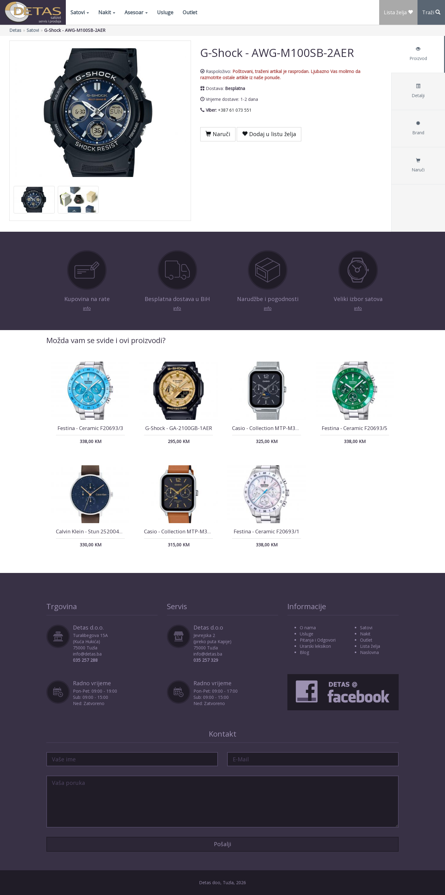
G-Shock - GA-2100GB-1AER (178, 428)
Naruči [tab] (418, 165)
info (87, 308)
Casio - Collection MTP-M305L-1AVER (189, 531)
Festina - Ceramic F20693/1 (266, 531)
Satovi (79, 12)
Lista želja (370, 646)
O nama (308, 627)
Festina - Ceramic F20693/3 (90, 428)
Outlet (190, 12)
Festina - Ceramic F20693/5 (355, 428)
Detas (15, 30)
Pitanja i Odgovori (318, 640)
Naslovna (369, 652)
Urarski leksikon (315, 646)
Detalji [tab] (418, 91)
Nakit (106, 12)
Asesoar (136, 12)
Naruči (218, 134)
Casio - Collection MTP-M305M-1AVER (278, 428)
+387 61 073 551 (235, 110)
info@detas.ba (87, 654)
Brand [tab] (418, 128)
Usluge (165, 12)
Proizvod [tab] (418, 54)
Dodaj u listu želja (269, 134)
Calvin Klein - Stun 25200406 (90, 531)
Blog (304, 652)
